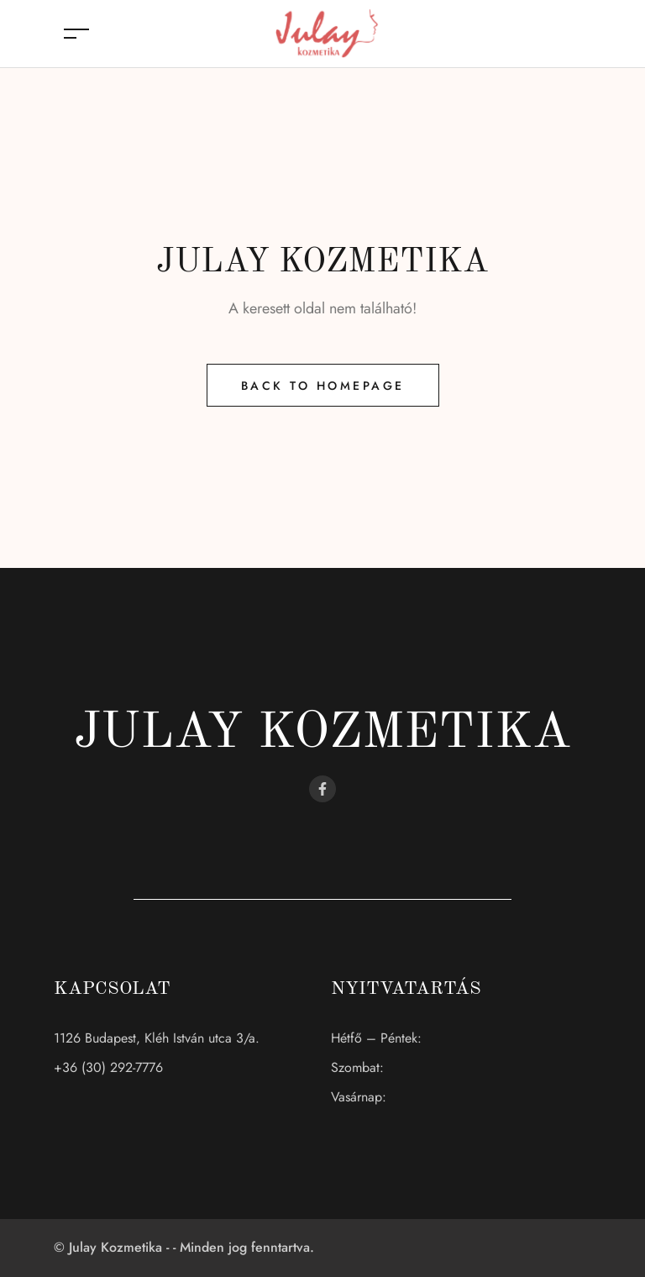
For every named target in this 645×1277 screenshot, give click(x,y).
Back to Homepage (323, 385)
